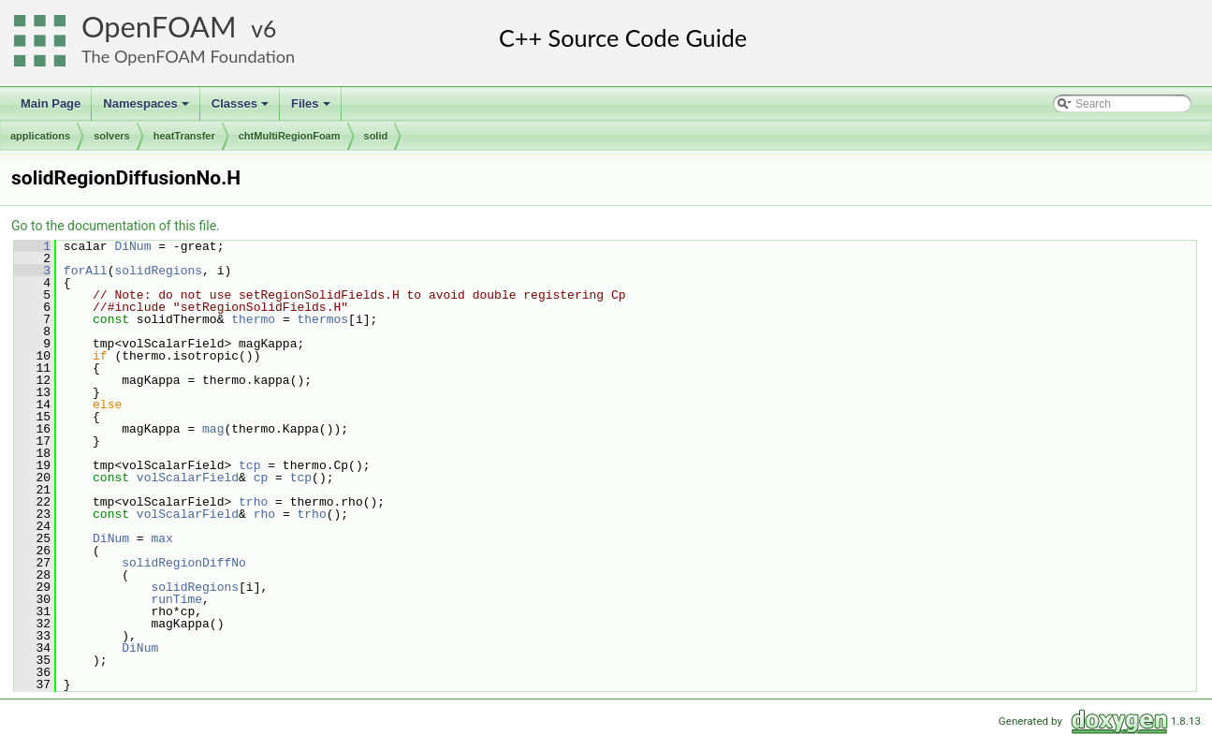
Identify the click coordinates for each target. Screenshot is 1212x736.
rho (264, 514)
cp (261, 477)
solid (376, 135)
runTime (176, 599)
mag (213, 428)
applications (40, 135)
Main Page (50, 103)
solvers (112, 135)
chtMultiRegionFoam (290, 135)
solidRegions (158, 270)
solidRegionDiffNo (184, 562)
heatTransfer (184, 135)
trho (253, 501)
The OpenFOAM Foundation (188, 56)
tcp (249, 465)
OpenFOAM (159, 26)
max (161, 538)
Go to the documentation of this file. (115, 225)
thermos (322, 319)
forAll (86, 270)
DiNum (132, 246)
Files (312, 108)
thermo (253, 319)
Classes (241, 108)
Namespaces (147, 108)
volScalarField (188, 477)
